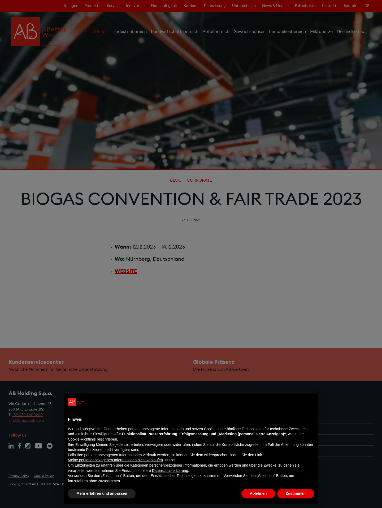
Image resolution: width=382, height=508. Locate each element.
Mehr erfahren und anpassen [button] (101, 493)
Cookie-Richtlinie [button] (82, 439)
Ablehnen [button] (258, 493)
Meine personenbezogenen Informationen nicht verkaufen (115, 460)
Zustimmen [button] (296, 493)
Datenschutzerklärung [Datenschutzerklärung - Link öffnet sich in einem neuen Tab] (170, 470)
